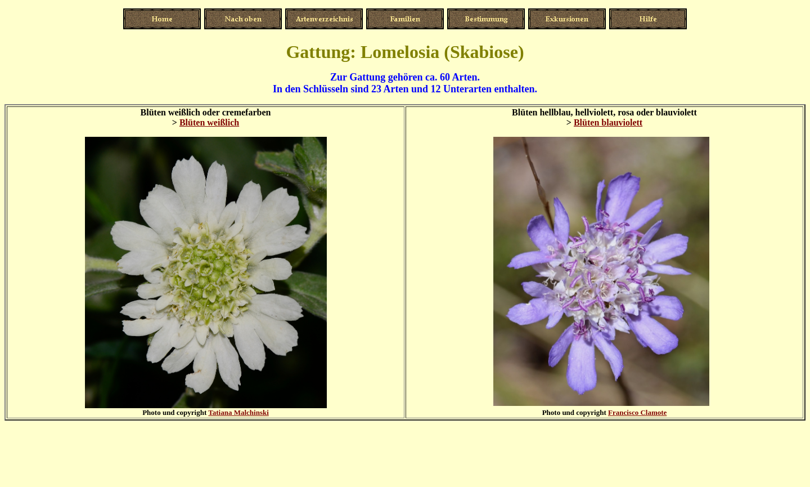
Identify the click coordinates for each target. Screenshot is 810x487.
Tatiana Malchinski (238, 412)
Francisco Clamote (637, 412)
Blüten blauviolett (608, 122)
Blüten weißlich (209, 122)
